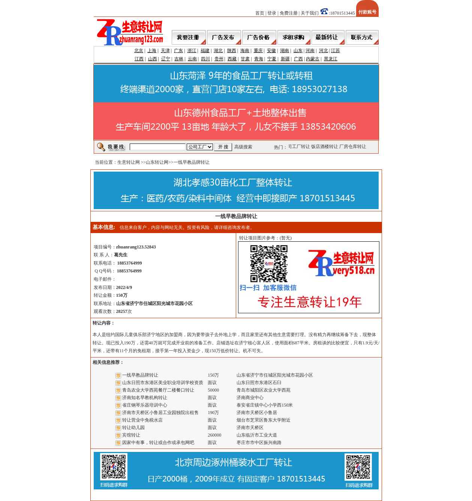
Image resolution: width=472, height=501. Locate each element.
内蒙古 (312, 58)
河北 (323, 50)
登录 (271, 13)
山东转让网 (157, 162)
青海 (258, 58)
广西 (298, 58)
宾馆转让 (131, 435)
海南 (244, 50)
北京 (138, 50)
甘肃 (245, 58)
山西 (152, 58)
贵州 (218, 58)
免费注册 (289, 13)
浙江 (191, 50)
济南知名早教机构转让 (144, 397)
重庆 (258, 50)
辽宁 (165, 58)
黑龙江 (330, 58)
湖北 (218, 50)
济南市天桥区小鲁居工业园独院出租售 (160, 412)
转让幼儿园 (133, 427)
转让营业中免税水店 (142, 420)
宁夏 (271, 58)
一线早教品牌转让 (140, 375)
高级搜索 (243, 147)
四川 (205, 58)
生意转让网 (128, 162)
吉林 (178, 58)
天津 (165, 50)
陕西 (231, 50)
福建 (205, 50)
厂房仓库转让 (353, 146)
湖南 (284, 50)
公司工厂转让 (296, 146)
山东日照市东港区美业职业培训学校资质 (162, 382)
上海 (151, 50)
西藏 (232, 58)
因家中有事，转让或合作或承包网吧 (158, 442)
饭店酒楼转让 (325, 146)
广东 (178, 50)
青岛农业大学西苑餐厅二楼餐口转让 (158, 390)
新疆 (285, 58)
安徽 (271, 50)
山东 (298, 50)
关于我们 (310, 13)
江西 (139, 58)
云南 (192, 58)
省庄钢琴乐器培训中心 (144, 405)
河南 (310, 50)
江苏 (335, 50)
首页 (259, 13)
